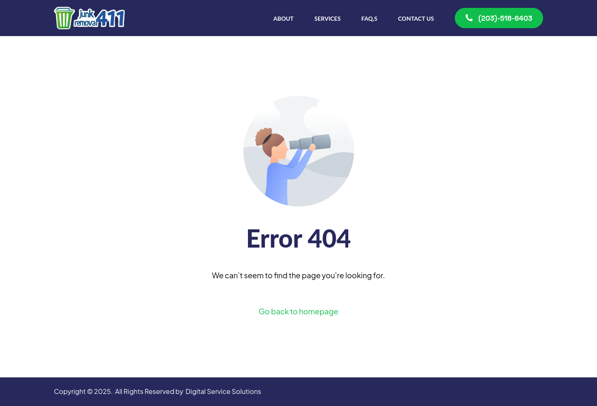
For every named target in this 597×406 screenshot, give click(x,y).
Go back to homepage (298, 311)
